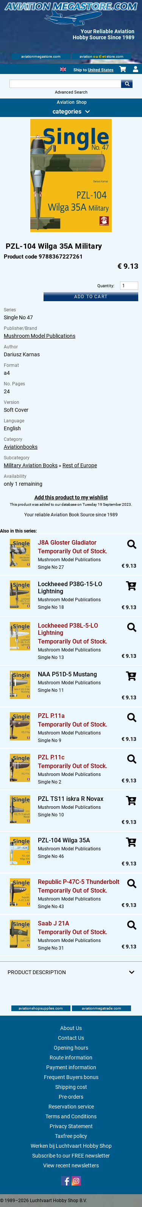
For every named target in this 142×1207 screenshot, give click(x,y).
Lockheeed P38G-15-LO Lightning (70, 587)
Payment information (71, 1067)
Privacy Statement (71, 1126)
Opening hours (71, 1048)
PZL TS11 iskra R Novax (70, 798)
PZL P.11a (51, 715)
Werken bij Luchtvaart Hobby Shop (71, 1146)
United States (101, 70)
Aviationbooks (20, 447)
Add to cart (91, 296)
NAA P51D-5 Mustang (67, 674)
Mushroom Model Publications (39, 336)
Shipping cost (71, 1087)
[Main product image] (71, 230)
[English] (63, 68)
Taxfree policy (71, 1136)
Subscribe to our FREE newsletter (71, 1156)
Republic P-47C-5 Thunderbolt (78, 881)
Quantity (105, 285)
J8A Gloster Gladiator (67, 542)
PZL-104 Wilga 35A (64, 840)
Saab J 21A (53, 923)
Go (127, 84)
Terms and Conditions (71, 1116)
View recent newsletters (71, 1165)
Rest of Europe (79, 465)
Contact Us (71, 1038)
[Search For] (65, 84)
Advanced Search (71, 92)
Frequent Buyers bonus (71, 1077)
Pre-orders (71, 1097)
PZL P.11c (51, 757)
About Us (71, 1028)
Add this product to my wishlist (71, 497)
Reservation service (71, 1107)
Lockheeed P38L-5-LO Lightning (68, 629)
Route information (71, 1058)
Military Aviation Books (31, 465)
